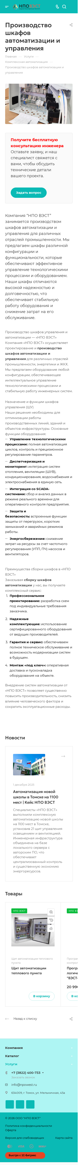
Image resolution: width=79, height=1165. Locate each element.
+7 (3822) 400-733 (25, 1073)
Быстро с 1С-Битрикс (22, 1155)
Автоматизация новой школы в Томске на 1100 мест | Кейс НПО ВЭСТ (35, 797)
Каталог (12, 1056)
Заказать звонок (23, 1077)
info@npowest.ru (24, 1085)
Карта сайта (64, 1137)
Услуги (11, 1064)
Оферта (10, 1130)
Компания (14, 1048)
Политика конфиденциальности (28, 1125)
